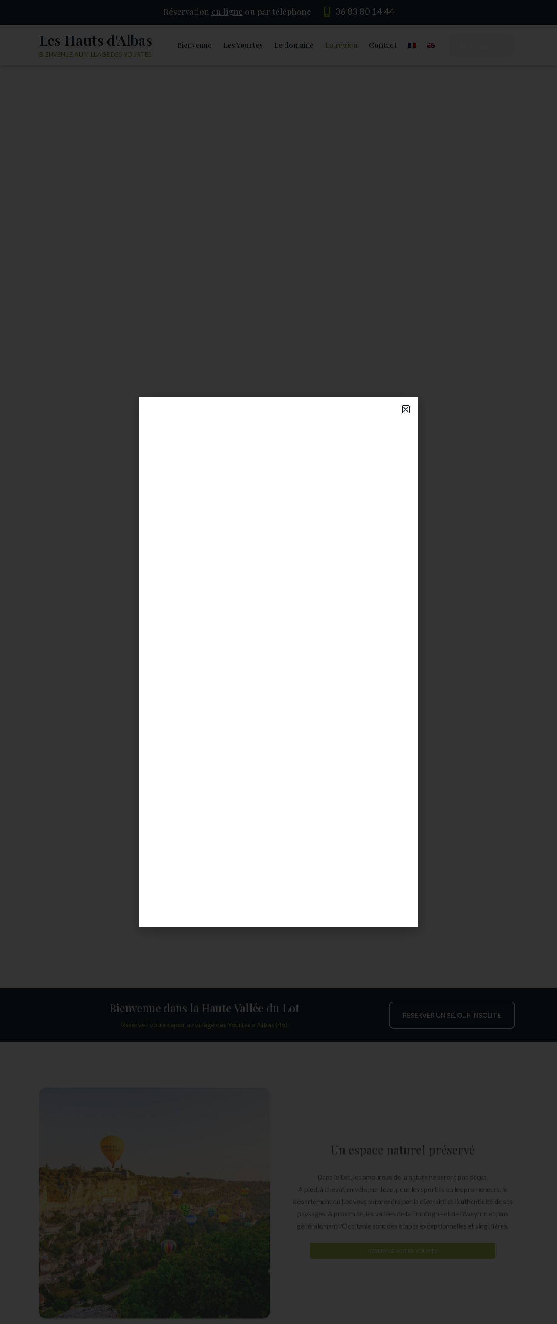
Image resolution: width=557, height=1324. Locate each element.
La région (341, 45)
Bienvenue (194, 45)
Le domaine (294, 45)
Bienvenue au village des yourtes (95, 54)
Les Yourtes (243, 45)
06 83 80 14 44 (364, 11)
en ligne (227, 11)
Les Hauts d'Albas (95, 39)
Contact (383, 45)
